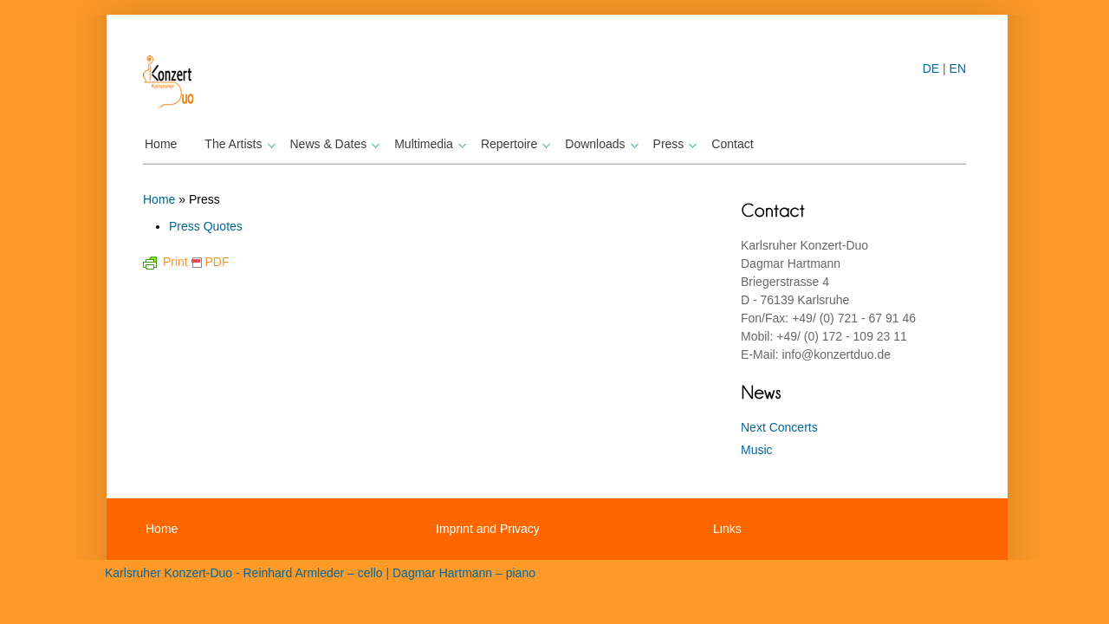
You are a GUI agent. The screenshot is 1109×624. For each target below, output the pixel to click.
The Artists (237, 144)
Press (673, 144)
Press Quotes (206, 226)
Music (757, 450)
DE (931, 68)
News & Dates (333, 144)
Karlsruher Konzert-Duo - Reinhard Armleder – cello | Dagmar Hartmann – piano (320, 573)
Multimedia (428, 144)
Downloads (599, 144)
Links (727, 529)
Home (161, 144)
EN (958, 68)
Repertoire (513, 144)
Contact (732, 144)
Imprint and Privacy (488, 529)
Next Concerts (779, 427)
